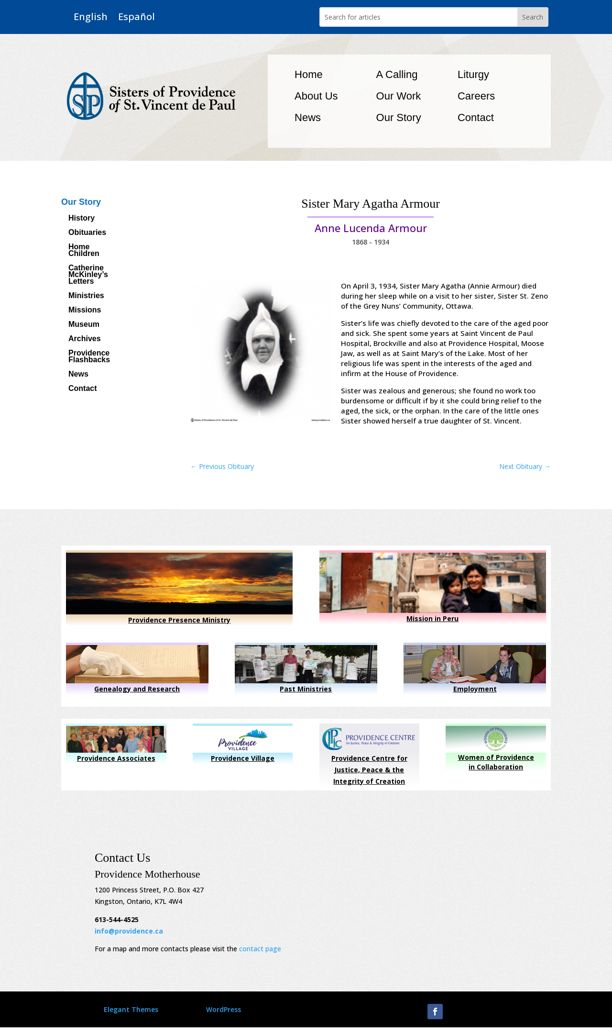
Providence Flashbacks (89, 357)
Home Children (83, 250)
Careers (476, 96)
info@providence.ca (129, 930)
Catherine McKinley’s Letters (88, 275)
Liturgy (473, 74)
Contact (476, 117)
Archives (84, 339)
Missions (84, 310)
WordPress (223, 1009)
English (91, 17)
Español (136, 17)
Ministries (86, 296)
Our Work (398, 96)
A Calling (397, 74)
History (81, 218)
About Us (316, 96)
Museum (83, 324)
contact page (260, 948)
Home (309, 74)
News (308, 117)
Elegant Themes (131, 1009)
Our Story (398, 117)
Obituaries (87, 232)
